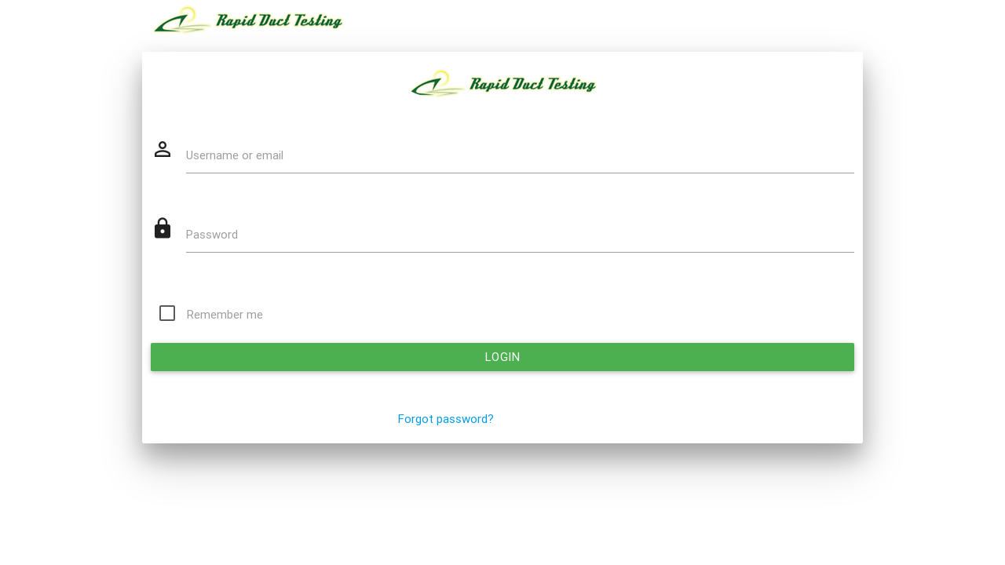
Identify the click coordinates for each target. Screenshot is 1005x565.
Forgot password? (446, 419)
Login (503, 357)
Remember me (225, 315)
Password (212, 235)
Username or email (234, 155)
